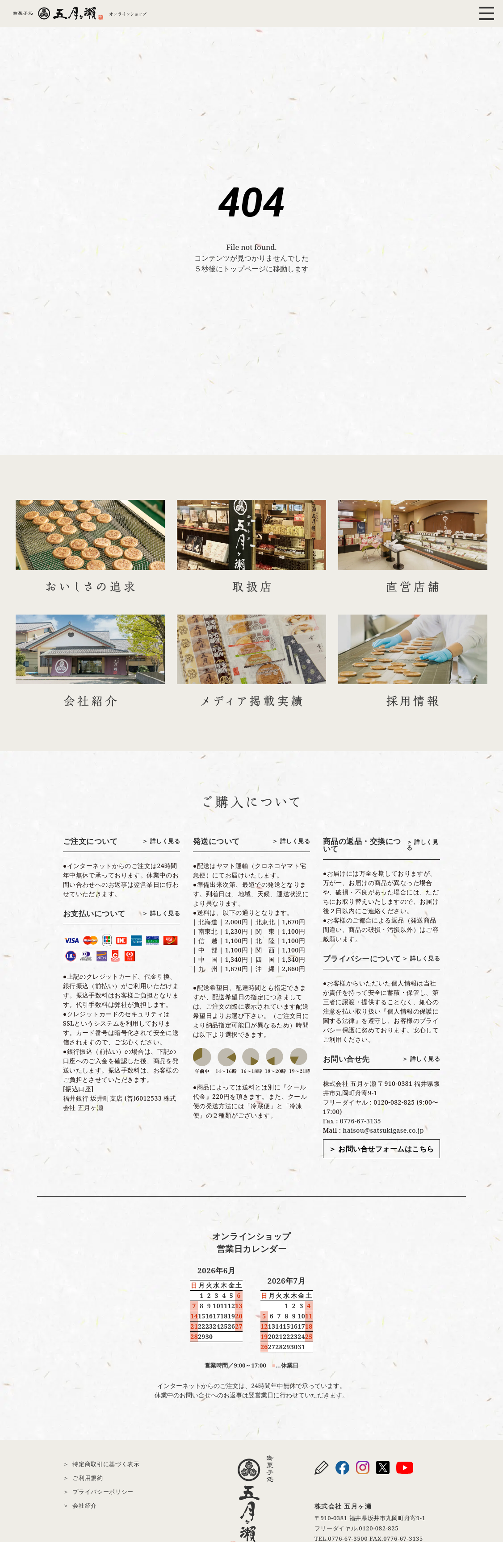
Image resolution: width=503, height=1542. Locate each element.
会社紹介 (84, 1505)
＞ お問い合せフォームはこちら (381, 1149)
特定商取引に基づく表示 (105, 1464)
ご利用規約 (87, 1478)
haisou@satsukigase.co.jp (383, 1130)
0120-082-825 (378, 1528)
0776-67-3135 (360, 1121)
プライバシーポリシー (103, 1492)
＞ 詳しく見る (161, 841)
